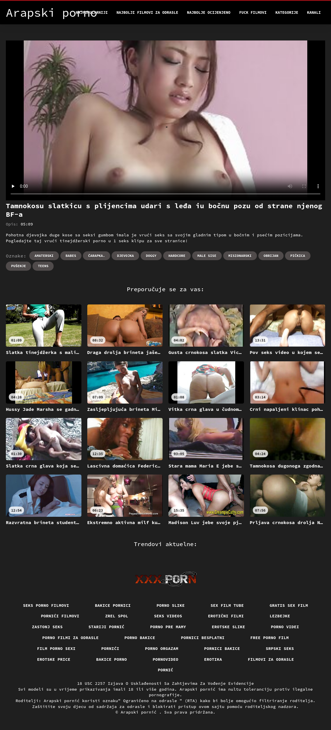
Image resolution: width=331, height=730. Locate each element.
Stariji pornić (106, 626)
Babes (71, 255)
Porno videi (285, 626)
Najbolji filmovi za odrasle (147, 12)
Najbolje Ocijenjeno (208, 12)
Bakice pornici (113, 605)
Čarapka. (96, 255)
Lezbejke (279, 616)
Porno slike (170, 605)
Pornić (165, 670)
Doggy (151, 255)
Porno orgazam (161, 648)
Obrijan (271, 255)
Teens (43, 266)
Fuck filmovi (253, 12)
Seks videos (168, 616)
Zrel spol (116, 616)
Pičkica (297, 255)
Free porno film (269, 637)
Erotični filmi (226, 616)
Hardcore (176, 255)
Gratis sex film (288, 605)
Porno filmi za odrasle (70, 637)
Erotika (213, 659)
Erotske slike (228, 626)
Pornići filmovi (60, 616)
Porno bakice (139, 637)
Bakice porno (111, 659)
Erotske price (54, 659)
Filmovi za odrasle (271, 659)
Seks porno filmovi (46, 605)
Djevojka (125, 255)
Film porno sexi (56, 648)
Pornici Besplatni (203, 637)
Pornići (110, 648)
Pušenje (18, 266)
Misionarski (240, 255)
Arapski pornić (140, 712)
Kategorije (286, 12)
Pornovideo (165, 659)
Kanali (314, 12)
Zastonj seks (47, 626)
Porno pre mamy (168, 626)
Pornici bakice (222, 648)
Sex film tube (227, 605)
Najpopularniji (92, 12)
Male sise (206, 255)
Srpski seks (280, 648)
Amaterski (44, 255)
